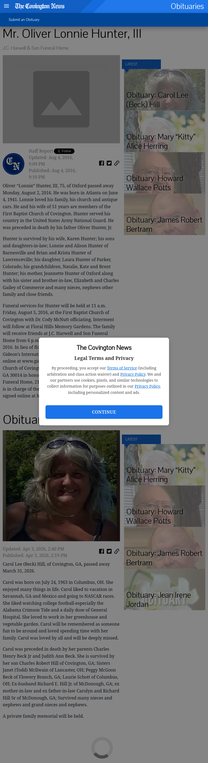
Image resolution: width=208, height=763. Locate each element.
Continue (104, 412)
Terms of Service (122, 368)
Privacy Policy (132, 374)
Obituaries (187, 6)
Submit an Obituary (24, 19)
